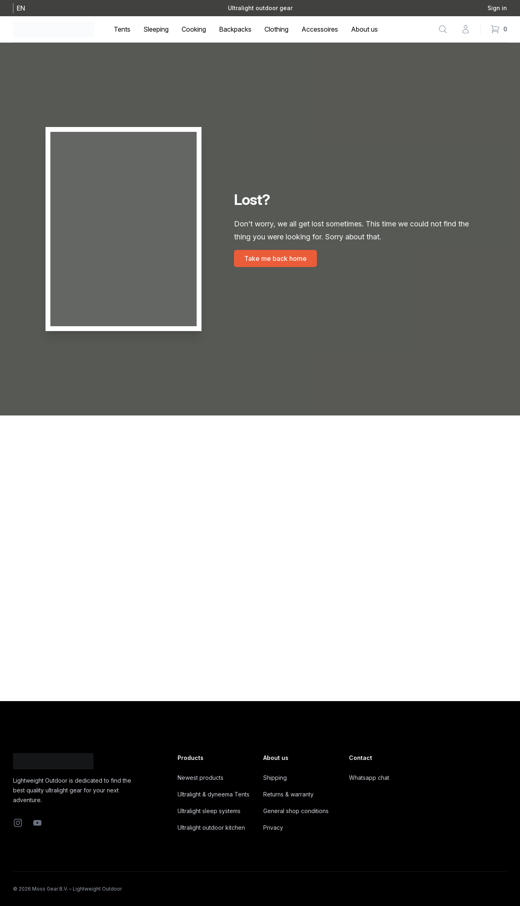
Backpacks (235, 29)
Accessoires (319, 29)
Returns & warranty (288, 794)
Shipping (275, 777)
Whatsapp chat (369, 777)
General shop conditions (296, 810)
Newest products (200, 777)
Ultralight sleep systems (209, 810)
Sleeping (156, 29)
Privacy (273, 827)
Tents (122, 29)
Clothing (276, 29)
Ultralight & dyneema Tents (213, 794)
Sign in (497, 7)
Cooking (194, 29)
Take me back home (275, 258)
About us (364, 29)
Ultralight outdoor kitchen (211, 827)
